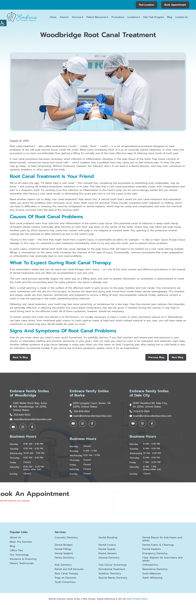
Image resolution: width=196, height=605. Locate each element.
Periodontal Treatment (112, 569)
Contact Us (181, 17)
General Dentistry (109, 557)
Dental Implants (151, 549)
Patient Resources (96, 17)
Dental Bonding (108, 537)
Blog (169, 17)
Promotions (117, 17)
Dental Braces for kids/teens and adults (162, 539)
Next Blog (177, 357)
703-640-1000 (20, 415)
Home (53, 17)
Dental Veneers (108, 553)
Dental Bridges (64, 545)
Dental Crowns (107, 545)
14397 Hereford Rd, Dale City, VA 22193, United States (149, 405)
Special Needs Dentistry (113, 577)
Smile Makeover (151, 573)
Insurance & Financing (23, 559)
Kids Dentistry (63, 565)
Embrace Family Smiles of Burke (89, 393)
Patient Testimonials (22, 563)
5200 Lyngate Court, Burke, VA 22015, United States (88, 405)
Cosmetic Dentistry (66, 537)
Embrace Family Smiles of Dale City (149, 393)
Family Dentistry (64, 557)
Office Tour (16, 550)
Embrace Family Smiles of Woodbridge (29, 393)
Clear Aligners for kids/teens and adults (162, 559)
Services (76, 17)
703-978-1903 (80, 411)
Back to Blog (20, 357)
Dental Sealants (64, 553)
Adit (129, 599)
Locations (132, 17)
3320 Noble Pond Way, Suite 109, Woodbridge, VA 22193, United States (28, 407)
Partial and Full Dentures (69, 569)
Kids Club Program (153, 17)
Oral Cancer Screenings (113, 565)
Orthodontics (150, 565)
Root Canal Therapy (66, 573)
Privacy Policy (140, 599)
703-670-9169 (140, 411)
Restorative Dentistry (155, 569)
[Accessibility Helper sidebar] (3, 23)
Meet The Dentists (21, 542)
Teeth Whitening (152, 577)
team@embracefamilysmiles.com (31, 419)
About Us (15, 537)
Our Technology (19, 555)
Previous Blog (156, 357)
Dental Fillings (63, 549)
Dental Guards (107, 549)
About (63, 17)
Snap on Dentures (65, 577)
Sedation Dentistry (110, 573)
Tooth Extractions (65, 582)
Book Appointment (175, 5)
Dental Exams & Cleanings (158, 545)
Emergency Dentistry (155, 553)
